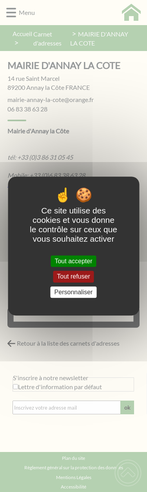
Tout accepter (73, 261)
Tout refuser (73, 276)
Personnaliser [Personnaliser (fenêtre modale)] (73, 292)
